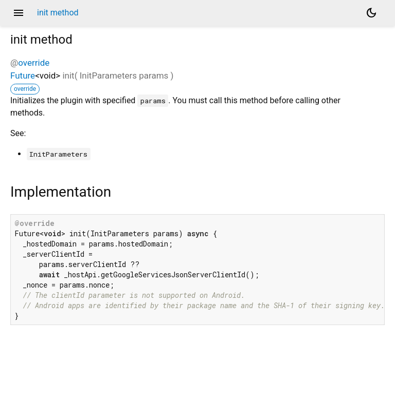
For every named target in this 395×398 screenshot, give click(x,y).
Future (22, 75)
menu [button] (18, 13)
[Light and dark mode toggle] (371, 13)
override (33, 63)
